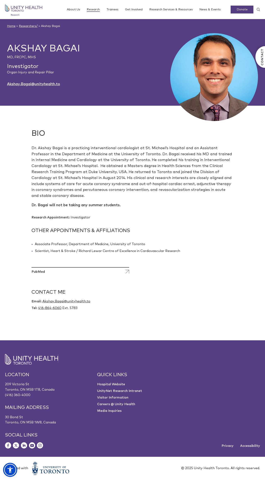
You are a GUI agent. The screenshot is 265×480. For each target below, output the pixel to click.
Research (93, 10)
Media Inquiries (109, 410)
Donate (242, 9)
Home (11, 26)
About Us (73, 9)
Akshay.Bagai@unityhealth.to (33, 84)
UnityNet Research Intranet (119, 391)
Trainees (112, 9)
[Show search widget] (256, 9)
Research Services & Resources (171, 9)
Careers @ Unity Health (116, 404)
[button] (10, 470)
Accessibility (250, 445)
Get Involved (134, 9)
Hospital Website (111, 384)
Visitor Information (112, 397)
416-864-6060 (49, 308)
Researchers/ (28, 26)
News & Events (210, 9)
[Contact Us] (260, 57)
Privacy (228, 445)
